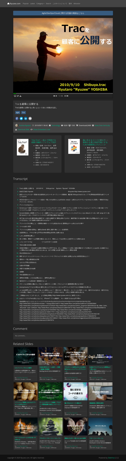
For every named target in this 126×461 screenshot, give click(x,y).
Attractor (76, 3)
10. (17, 223)
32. (17, 295)
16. (17, 242)
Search (48, 3)
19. (17, 253)
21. (17, 259)
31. (17, 290)
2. (17, 191)
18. (17, 248)
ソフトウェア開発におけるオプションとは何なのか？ (25, 403)
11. (17, 226)
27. (17, 278)
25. (17, 272)
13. (17, 233)
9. (17, 218)
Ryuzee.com (13, 3)
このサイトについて (60, 3)
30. (17, 287)
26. (17, 275)
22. (17, 262)
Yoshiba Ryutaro (25, 125)
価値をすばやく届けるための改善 (75, 438)
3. (17, 194)
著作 (70, 3)
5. (17, 205)
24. (17, 268)
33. (17, 298)
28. (17, 281)
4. (17, 200)
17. (17, 245)
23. (17, 265)
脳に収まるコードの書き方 (73, 403)
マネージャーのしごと (96, 438)
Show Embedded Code (41, 129)
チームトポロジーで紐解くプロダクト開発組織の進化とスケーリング (50, 404)
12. (17, 229)
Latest (32, 3)
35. (17, 301)
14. (17, 236)
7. (17, 208)
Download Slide (23, 129)
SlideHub (111, 458)
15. (17, 239)
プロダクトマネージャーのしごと (50, 438)
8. (17, 213)
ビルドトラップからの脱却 (23, 368)
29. (17, 284)
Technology (55, 125)
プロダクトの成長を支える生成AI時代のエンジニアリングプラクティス (75, 369)
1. (17, 188)
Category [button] (39, 3)
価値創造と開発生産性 (96, 403)
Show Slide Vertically (102, 125)
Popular (26, 3)
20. (17, 256)
